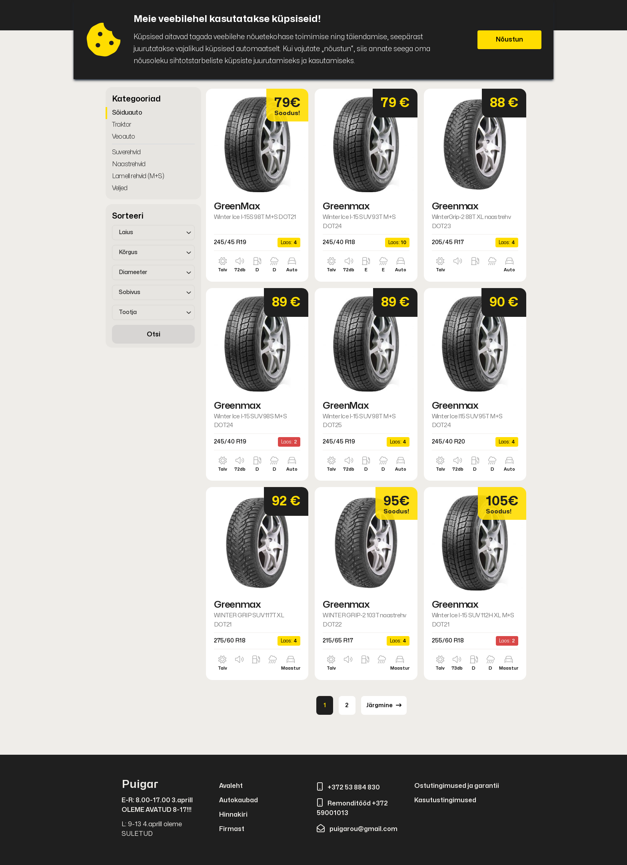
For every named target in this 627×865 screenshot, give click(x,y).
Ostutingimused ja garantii (456, 786)
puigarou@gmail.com (357, 829)
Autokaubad (238, 800)
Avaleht (231, 786)
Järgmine (383, 705)
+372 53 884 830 (348, 787)
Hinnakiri (233, 814)
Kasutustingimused (445, 800)
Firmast (231, 829)
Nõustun (509, 39)
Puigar (140, 784)
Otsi (153, 334)
